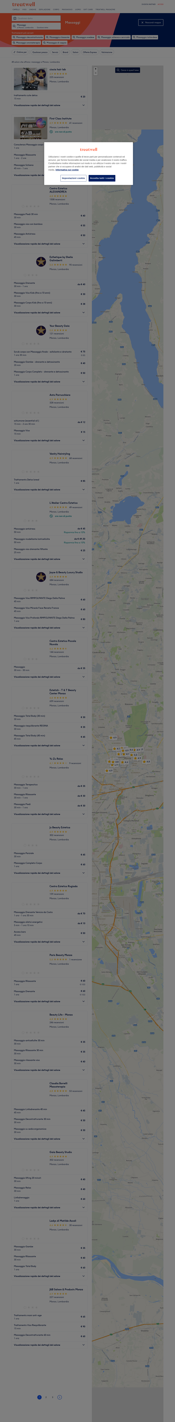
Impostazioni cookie (73, 178)
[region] (88, 163)
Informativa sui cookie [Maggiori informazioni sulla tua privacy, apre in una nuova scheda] (67, 170)
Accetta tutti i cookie (102, 178)
